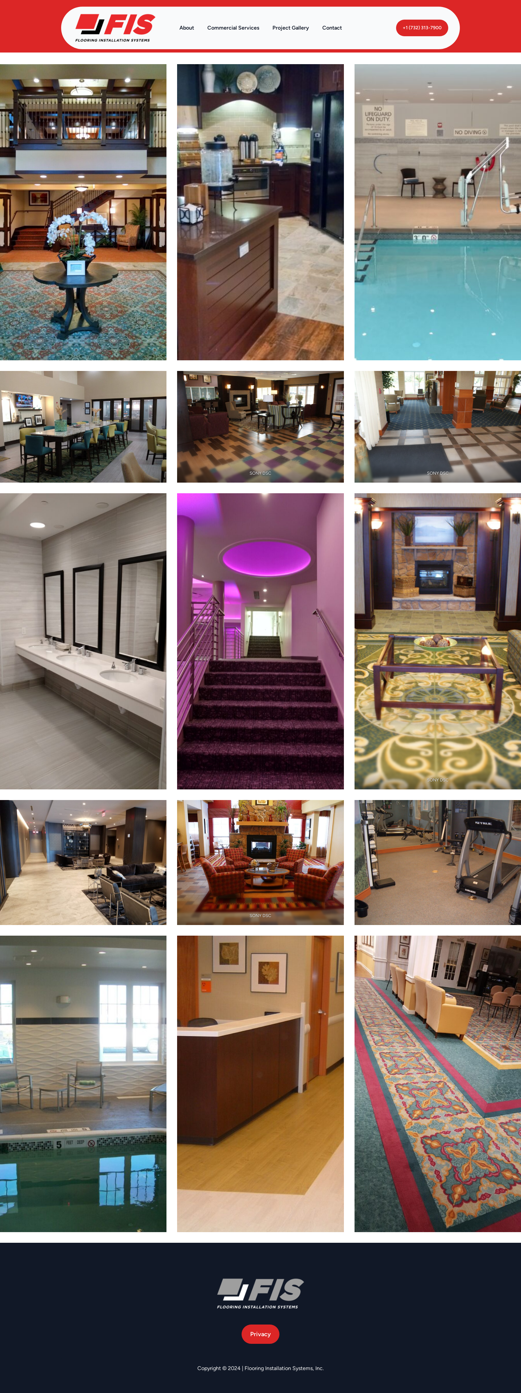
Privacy (260, 1334)
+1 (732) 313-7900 (422, 28)
